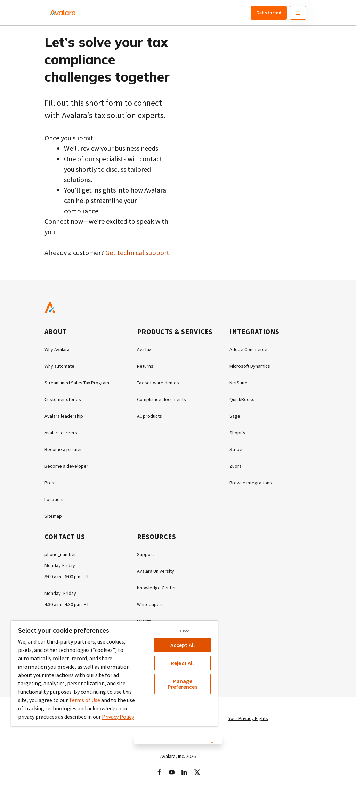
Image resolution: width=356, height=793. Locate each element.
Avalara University (155, 571)
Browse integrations (250, 483)
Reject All (182, 663)
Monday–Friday (60, 593)
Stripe (235, 449)
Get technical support (137, 252)
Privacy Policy (118, 716)
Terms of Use (84, 699)
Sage (234, 416)
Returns (145, 366)
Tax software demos (158, 382)
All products (149, 416)
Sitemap (53, 516)
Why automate (59, 366)
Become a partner (63, 449)
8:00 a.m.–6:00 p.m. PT (66, 576)
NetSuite (238, 382)
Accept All (182, 644)
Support (145, 554)
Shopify (237, 433)
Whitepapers (150, 604)
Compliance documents (161, 399)
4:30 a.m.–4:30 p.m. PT (66, 604)
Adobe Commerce (248, 349)
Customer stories (62, 399)
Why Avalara (57, 349)
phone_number (60, 554)
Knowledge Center (156, 587)
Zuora (235, 466)
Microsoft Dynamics (249, 366)
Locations (54, 499)
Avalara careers (60, 433)
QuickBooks (241, 399)
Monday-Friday (59, 565)
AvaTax (144, 349)
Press (50, 483)
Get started (268, 12)
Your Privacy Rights (248, 718)
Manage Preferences (182, 684)
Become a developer (66, 466)
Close (184, 631)
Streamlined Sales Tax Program (76, 382)
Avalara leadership (63, 416)
